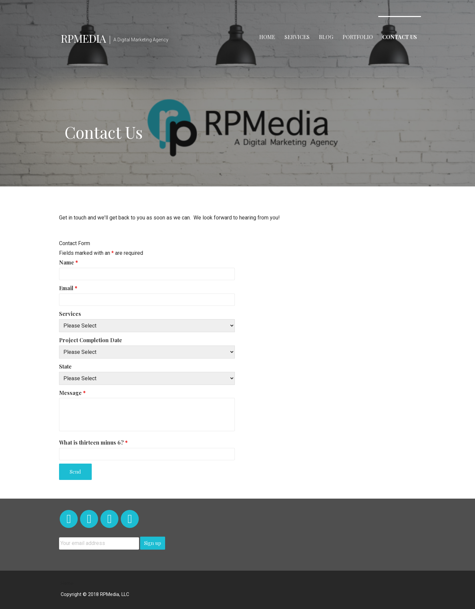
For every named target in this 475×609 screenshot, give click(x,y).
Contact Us (399, 36)
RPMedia (83, 38)
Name (68, 262)
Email (68, 287)
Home (267, 36)
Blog (326, 36)
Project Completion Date (90, 340)
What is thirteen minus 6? (93, 442)
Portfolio (358, 36)
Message (72, 392)
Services (297, 36)
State (65, 366)
